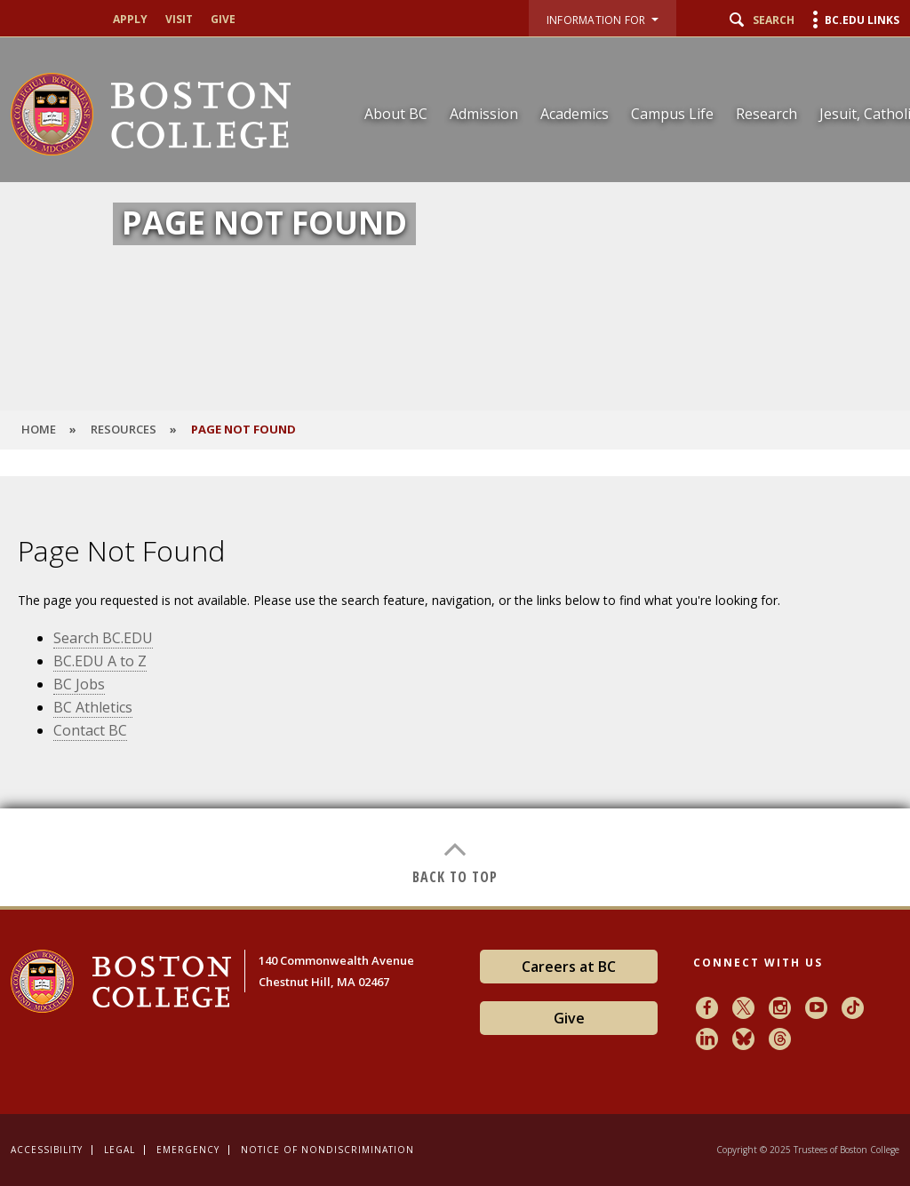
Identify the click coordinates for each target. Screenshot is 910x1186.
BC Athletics (92, 707)
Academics (574, 113)
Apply (130, 19)
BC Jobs (79, 684)
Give (223, 19)
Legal (119, 1149)
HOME (38, 429)
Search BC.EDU (103, 638)
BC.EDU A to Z (100, 661)
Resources (123, 429)
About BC (395, 113)
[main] (455, 691)
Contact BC (90, 730)
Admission (484, 113)
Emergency (188, 1149)
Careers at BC (569, 966)
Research (766, 113)
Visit (179, 19)
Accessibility (47, 1149)
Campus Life (672, 113)
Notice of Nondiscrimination (327, 1149)
